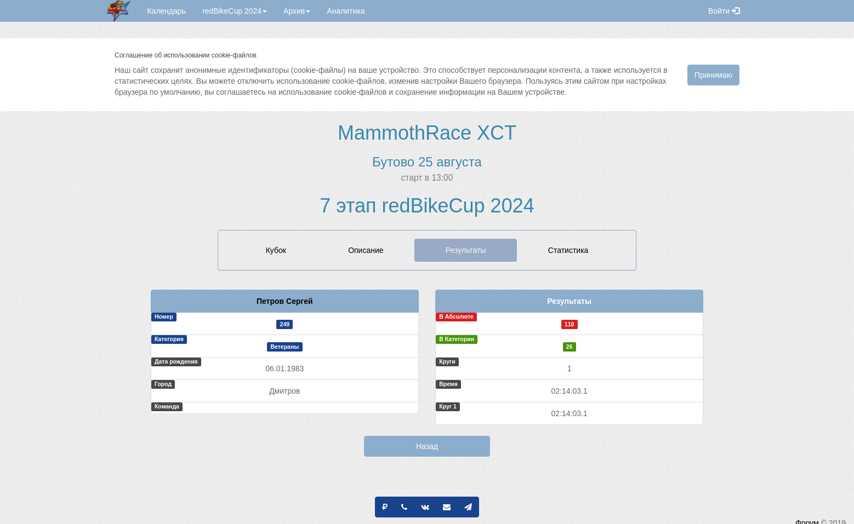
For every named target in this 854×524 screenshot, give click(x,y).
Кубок (276, 250)
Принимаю (713, 75)
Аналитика (346, 11)
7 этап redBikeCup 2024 (427, 205)
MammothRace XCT (427, 133)
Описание (365, 250)
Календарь (166, 11)
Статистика (568, 250)
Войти (723, 11)
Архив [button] (296, 11)
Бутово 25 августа (427, 161)
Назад (427, 446)
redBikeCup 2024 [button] (234, 11)
